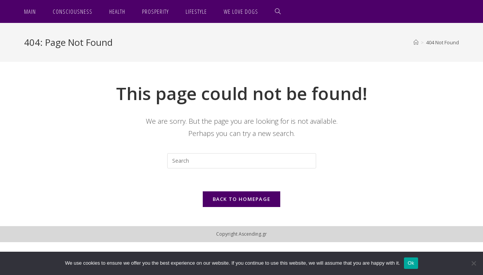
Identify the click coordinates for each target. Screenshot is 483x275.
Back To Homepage (242, 199)
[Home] (416, 42)
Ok (411, 263)
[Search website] (278, 11)
